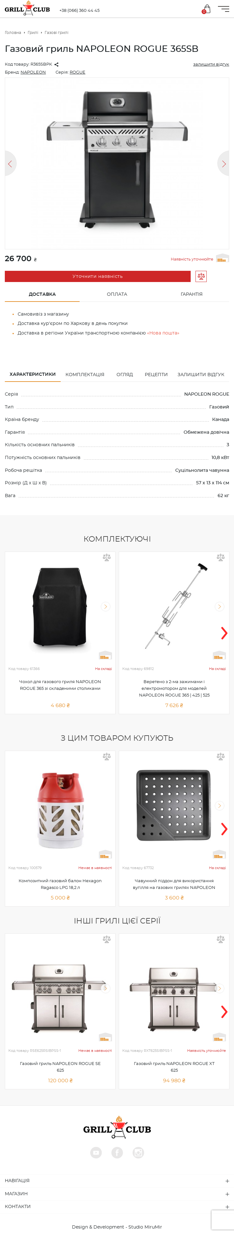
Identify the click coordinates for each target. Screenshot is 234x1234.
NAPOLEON (33, 72)
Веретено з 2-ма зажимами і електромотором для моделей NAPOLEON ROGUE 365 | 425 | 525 (174, 689)
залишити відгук (211, 64)
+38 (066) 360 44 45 (79, 11)
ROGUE (77, 72)
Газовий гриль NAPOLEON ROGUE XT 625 (174, 1067)
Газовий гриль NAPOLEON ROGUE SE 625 (60, 1067)
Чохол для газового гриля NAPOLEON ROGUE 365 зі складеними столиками (60, 685)
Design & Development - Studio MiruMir (117, 1227)
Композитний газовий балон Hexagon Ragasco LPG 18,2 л (60, 884)
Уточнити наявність (98, 276)
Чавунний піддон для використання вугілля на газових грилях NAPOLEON (174, 884)
